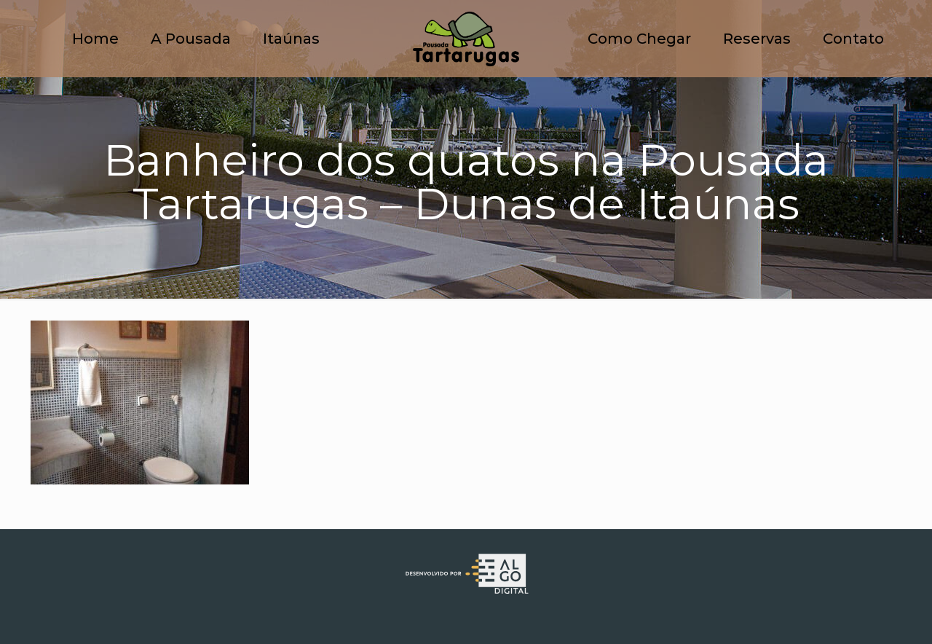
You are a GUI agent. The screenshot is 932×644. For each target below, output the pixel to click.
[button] (901, 20)
